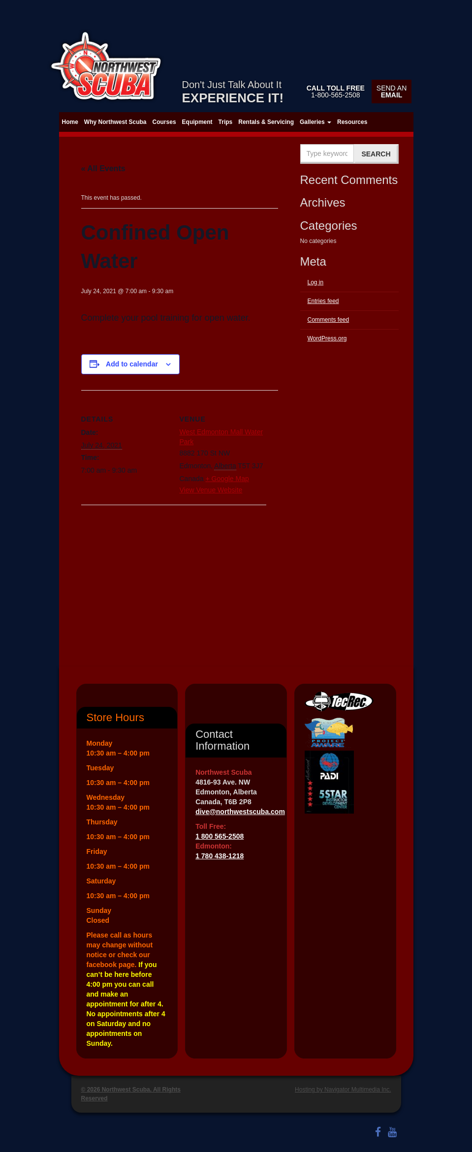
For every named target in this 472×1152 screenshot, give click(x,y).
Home (70, 122)
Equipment (197, 122)
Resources (352, 122)
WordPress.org (327, 338)
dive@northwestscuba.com (240, 812)
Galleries (315, 122)
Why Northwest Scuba (115, 122)
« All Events (103, 168)
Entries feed (323, 301)
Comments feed (328, 319)
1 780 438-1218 (219, 856)
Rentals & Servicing (266, 122)
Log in (316, 282)
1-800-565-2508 (336, 91)
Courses (164, 122)
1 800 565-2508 (219, 836)
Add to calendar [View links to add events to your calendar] (132, 364)
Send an (392, 91)
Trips (226, 122)
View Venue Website (211, 490)
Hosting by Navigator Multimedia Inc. (343, 1089)
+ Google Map (227, 479)
